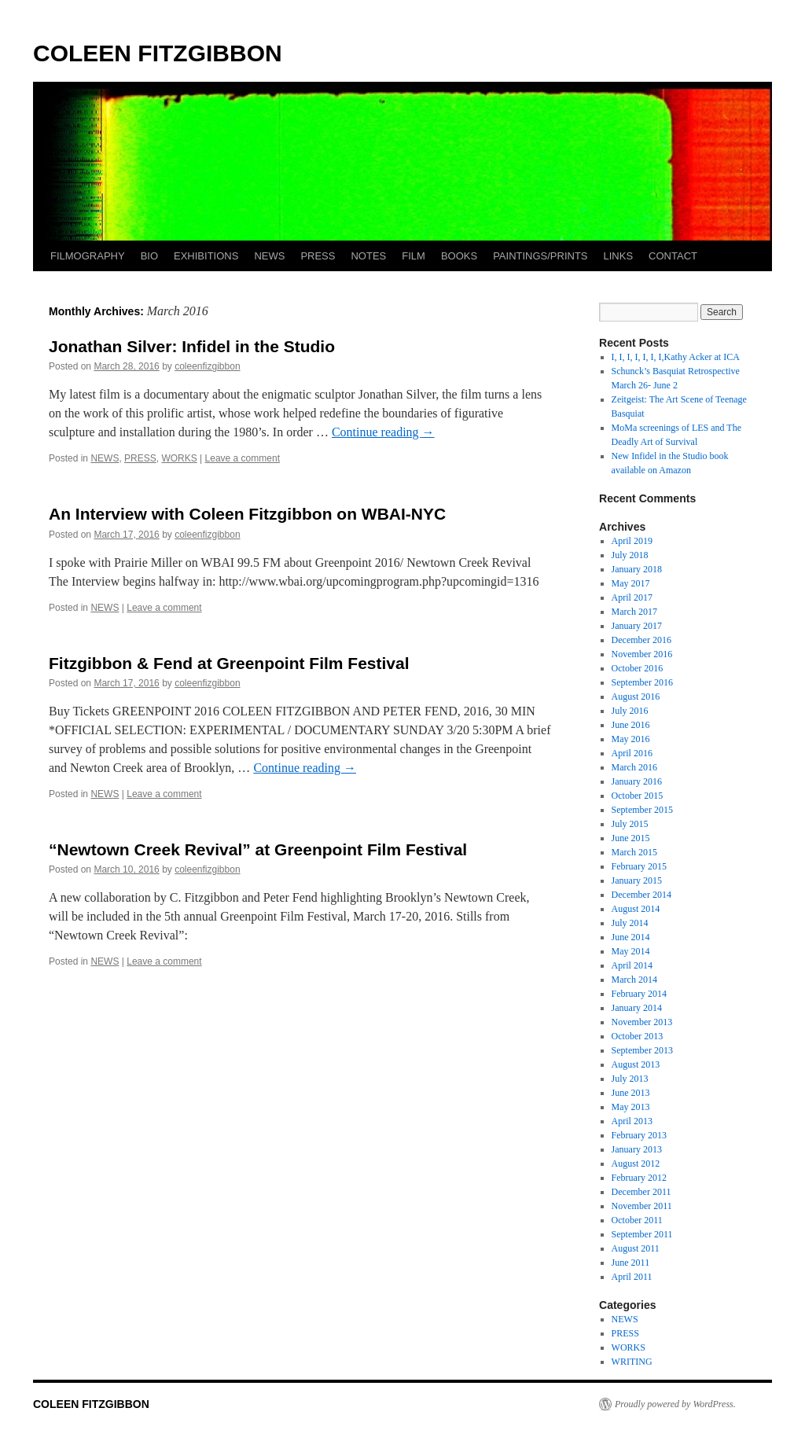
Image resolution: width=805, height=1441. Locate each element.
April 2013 (632, 1121)
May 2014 (631, 951)
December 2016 (641, 639)
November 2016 (642, 654)
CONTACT (673, 256)
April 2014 (632, 965)
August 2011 (636, 1248)
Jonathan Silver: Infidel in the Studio (192, 346)
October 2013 (637, 1036)
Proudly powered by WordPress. (675, 1404)
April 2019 (632, 540)
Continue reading (383, 432)
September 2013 (642, 1050)
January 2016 (637, 781)
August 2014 (636, 908)
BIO (149, 256)
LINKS (619, 256)
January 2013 (637, 1149)
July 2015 (630, 823)
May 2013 (631, 1106)
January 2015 (637, 880)
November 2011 (642, 1205)
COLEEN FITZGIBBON (157, 53)
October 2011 (637, 1220)
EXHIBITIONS (206, 256)
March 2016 (634, 767)
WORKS (179, 458)
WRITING (632, 1361)
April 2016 (632, 753)
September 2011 (642, 1234)
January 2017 (637, 625)
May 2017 (631, 583)
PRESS (317, 256)
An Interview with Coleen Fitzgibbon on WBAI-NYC (247, 514)
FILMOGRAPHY (87, 256)
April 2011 (632, 1276)
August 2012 (636, 1163)
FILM (413, 256)
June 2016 (631, 724)
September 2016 (642, 682)
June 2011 (631, 1262)
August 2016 (636, 696)
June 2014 (631, 937)
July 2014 (630, 922)
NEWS (269, 256)
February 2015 (639, 866)
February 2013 (639, 1135)
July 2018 (630, 555)
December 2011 (641, 1191)
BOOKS (459, 256)
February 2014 (639, 993)
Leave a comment (242, 458)
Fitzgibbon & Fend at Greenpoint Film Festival (229, 663)
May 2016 (631, 738)
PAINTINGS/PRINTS (540, 256)
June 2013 (631, 1092)
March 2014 (634, 979)
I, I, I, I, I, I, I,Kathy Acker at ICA (676, 356)
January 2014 (637, 1007)
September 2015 (642, 809)
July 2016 (630, 710)
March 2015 (634, 852)
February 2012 (639, 1177)
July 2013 (630, 1078)
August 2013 (636, 1064)
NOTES (368, 256)
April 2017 (632, 597)
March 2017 (634, 611)
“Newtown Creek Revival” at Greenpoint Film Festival (258, 849)
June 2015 (631, 838)
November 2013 (642, 1021)
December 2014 (641, 894)
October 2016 (637, 668)
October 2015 (637, 795)
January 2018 (637, 569)
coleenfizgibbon (207, 366)
